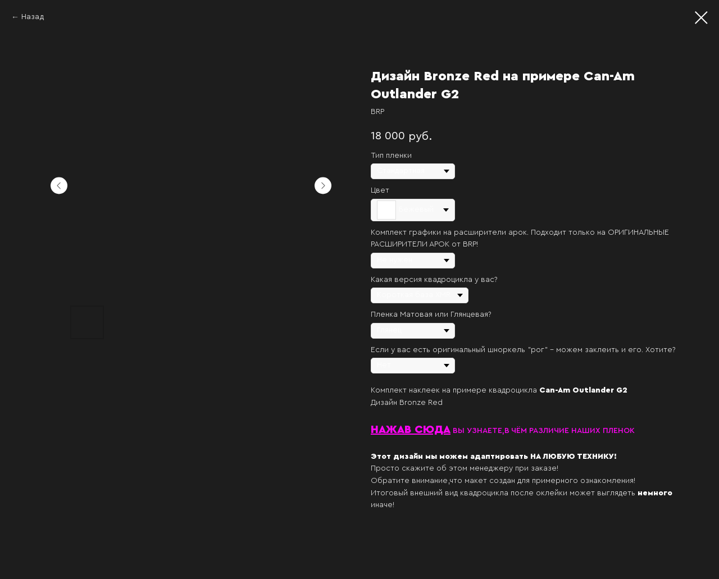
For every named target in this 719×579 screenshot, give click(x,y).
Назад (32, 17)
